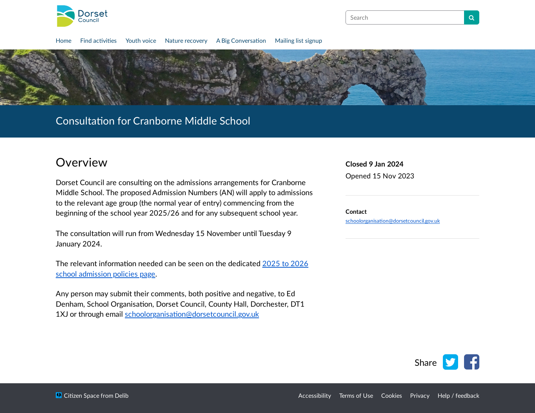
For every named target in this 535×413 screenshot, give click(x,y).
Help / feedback (458, 395)
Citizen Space (81, 395)
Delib (122, 395)
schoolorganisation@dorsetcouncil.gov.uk (192, 313)
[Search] (471, 17)
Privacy (419, 395)
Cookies (391, 395)
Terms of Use (356, 395)
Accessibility (314, 395)
